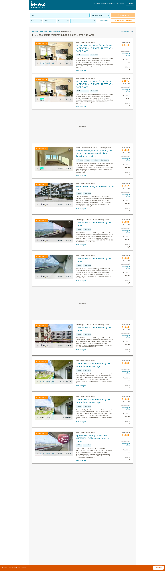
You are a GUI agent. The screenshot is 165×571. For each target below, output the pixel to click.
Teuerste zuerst (126, 31)
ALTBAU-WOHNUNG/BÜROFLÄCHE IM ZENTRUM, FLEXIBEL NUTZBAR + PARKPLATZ (94, 48)
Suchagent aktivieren (123, 20)
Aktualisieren (123, 15)
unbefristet (84, 21)
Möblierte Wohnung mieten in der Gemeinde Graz (48, 546)
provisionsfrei (103, 20)
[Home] (38, 4)
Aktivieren (158, 568)
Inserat (130, 4)
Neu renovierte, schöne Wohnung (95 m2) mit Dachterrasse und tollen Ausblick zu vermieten (94, 153)
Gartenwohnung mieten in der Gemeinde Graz (47, 537)
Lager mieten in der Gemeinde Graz (43, 551)
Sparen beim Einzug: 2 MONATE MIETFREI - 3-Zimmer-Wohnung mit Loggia (93, 438)
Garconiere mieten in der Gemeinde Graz (45, 555)
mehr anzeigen (81, 70)
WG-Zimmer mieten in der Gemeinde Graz (46, 528)
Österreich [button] (119, 3)
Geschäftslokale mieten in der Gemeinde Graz (47, 532)
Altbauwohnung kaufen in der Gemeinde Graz (47, 541)
